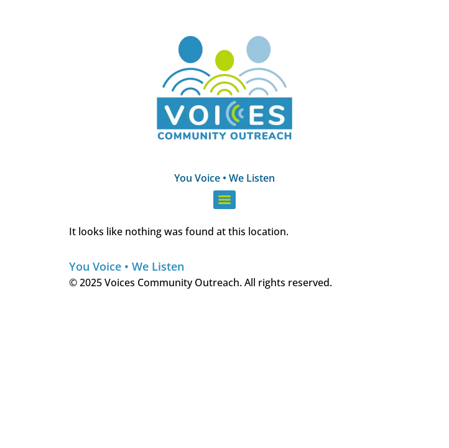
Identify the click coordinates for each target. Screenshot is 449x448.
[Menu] (224, 199)
